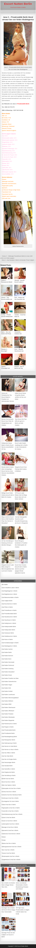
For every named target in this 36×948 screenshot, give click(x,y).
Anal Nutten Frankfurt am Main (10, 678)
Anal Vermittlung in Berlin (9, 775)
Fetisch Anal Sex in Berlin (9, 804)
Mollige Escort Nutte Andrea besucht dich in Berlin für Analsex (8, 495)
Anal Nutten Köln (6, 688)
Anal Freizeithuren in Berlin (9, 610)
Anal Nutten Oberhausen (8, 707)
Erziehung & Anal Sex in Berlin (10, 798)
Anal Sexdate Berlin (7, 765)
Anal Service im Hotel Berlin (9, 746)
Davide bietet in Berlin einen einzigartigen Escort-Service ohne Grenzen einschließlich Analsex (8, 471)
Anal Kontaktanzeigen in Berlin (10, 642)
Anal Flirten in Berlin (7, 607)
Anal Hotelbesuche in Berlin (9, 636)
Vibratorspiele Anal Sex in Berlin (10, 856)
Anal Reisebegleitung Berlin (9, 736)
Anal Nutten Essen (7, 675)
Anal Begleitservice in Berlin (9, 594)
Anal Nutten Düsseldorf (8, 672)
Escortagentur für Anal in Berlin (10, 801)
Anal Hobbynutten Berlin (8, 629)
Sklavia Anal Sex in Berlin (9, 843)
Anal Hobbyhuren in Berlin (9, 623)
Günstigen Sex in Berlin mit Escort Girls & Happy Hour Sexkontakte (8, 910)
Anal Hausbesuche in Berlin (9, 616)
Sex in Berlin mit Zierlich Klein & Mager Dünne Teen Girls (8, 885)
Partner (4, 837)
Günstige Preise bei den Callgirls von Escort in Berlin (8, 934)
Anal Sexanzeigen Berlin (8, 762)
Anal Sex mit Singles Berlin (9, 759)
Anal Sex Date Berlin (7, 756)
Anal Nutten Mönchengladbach (10, 697)
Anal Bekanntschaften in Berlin (10, 597)
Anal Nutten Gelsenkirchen (9, 681)
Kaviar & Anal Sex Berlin (8, 817)
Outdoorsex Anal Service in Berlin (11, 833)
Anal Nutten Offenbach (8, 710)
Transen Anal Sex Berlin (8, 853)
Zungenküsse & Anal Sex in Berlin (11, 859)
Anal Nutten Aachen (7, 649)
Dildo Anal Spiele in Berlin (9, 785)
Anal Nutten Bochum (7, 655)
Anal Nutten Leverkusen (8, 694)
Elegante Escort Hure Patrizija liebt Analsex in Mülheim (21, 469)
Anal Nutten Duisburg (8, 668)
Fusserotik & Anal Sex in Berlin (10, 811)
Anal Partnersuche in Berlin (9, 723)
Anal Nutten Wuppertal (8, 720)
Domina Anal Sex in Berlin (9, 791)
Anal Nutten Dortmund (8, 665)
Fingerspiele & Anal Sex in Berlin (11, 808)
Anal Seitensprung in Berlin (9, 743)
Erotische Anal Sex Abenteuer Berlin (12, 795)
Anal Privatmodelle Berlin (9, 730)
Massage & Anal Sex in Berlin (10, 827)
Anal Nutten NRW (6, 704)
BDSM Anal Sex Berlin (8, 778)
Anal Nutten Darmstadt (8, 662)
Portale (4, 840)
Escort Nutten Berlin (18, 3)
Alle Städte (5, 584)
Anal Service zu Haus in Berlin (10, 749)
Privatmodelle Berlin (23, 103)
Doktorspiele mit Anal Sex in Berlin (11, 788)
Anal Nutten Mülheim (7, 701)
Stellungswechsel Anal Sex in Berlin (11, 846)
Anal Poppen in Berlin (8, 727)
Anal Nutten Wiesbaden (8, 717)
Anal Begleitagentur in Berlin (9, 591)
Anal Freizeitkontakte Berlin (9, 613)
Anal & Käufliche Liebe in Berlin (10, 587)
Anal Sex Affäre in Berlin (8, 752)
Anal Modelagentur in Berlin (9, 646)
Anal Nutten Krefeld (7, 691)
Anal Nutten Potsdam (7, 714)
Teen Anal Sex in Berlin (8, 850)
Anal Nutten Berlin (7, 652)
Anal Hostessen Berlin (8, 633)
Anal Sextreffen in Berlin (8, 769)
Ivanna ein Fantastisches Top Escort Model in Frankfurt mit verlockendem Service (8, 397)
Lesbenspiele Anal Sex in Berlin (10, 824)
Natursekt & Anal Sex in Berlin (10, 830)
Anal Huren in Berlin (7, 639)
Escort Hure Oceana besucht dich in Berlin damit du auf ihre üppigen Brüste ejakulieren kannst (21, 569)
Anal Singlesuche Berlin (8, 772)
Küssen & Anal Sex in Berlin (9, 820)
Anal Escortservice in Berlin (9, 604)
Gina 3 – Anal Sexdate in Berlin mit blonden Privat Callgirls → (19, 260)
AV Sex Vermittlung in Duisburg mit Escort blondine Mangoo (8, 543)
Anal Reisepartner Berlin (8, 740)
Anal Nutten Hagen (7, 684)
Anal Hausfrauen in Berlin (9, 620)
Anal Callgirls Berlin (7, 600)
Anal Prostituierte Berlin (8, 733)
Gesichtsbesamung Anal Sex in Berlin (12, 814)
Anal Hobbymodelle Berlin (9, 626)
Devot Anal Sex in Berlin (8, 782)
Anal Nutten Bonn (6, 659)
